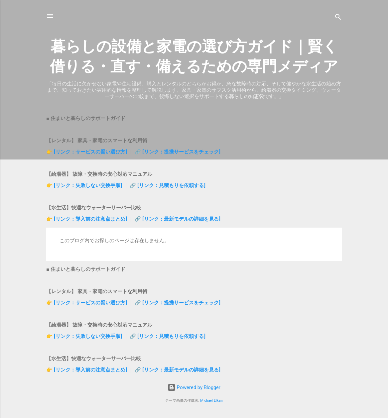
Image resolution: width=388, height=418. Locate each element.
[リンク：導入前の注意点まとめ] (91, 219)
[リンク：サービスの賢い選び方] (90, 152)
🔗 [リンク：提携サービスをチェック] (177, 152)
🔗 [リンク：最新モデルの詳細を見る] (177, 219)
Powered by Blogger (194, 387)
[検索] (338, 18)
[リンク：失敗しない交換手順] (88, 185)
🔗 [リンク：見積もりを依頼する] (167, 185)
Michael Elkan (211, 400)
